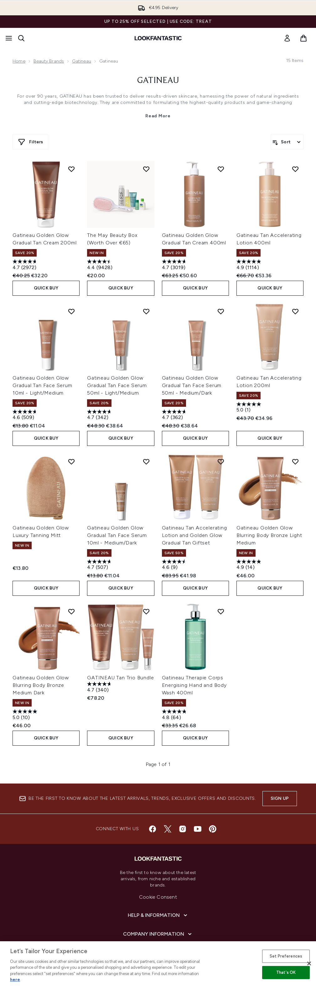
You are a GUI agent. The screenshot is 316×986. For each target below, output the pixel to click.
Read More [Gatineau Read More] (157, 116)
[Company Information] (158, 934)
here (15, 979)
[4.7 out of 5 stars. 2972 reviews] (26, 265)
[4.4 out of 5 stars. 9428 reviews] (100, 265)
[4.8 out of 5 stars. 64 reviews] (175, 715)
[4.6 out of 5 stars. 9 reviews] (175, 565)
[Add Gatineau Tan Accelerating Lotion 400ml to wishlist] (295, 168)
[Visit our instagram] (182, 828)
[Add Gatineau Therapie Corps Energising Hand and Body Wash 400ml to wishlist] (220, 611)
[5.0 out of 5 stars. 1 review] (249, 408)
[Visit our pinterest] (212, 828)
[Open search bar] (21, 38)
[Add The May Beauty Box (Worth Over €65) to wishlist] (146, 168)
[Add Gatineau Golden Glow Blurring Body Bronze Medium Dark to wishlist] (71, 611)
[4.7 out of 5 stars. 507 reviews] (100, 565)
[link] (287, 38)
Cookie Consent (158, 897)
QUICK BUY (46, 288)
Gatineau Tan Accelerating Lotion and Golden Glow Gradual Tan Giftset (194, 535)
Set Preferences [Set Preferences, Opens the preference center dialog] (286, 956)
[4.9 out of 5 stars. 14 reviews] (249, 565)
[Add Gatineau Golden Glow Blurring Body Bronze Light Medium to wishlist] (295, 461)
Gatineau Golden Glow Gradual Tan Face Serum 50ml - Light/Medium (117, 385)
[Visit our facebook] (152, 828)
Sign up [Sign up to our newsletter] (280, 798)
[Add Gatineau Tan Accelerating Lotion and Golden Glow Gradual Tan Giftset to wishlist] (220, 461)
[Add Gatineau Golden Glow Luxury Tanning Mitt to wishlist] (71, 461)
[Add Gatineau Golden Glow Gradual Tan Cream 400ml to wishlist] (220, 168)
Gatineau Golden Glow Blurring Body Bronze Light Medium (269, 535)
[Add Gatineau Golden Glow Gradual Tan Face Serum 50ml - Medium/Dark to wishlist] (220, 311)
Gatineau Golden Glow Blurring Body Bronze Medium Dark (41, 685)
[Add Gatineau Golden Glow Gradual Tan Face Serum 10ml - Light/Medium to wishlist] (71, 311)
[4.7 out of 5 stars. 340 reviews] (100, 688)
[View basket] (303, 38)
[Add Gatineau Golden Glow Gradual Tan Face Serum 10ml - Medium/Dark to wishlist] (146, 461)
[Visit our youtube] (197, 828)
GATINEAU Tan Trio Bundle (120, 678)
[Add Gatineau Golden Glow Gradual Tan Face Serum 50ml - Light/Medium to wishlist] (146, 311)
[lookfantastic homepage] (158, 38)
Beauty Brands (49, 61)
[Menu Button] (9, 38)
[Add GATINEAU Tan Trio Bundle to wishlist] (146, 611)
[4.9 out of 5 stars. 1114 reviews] (249, 265)
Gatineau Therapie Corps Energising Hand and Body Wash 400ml (194, 685)
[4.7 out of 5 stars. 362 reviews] (175, 415)
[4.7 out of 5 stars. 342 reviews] (100, 415)
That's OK (286, 972)
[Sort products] (287, 142)
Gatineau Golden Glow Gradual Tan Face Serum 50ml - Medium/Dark (192, 385)
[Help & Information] (158, 915)
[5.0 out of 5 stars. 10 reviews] (26, 715)
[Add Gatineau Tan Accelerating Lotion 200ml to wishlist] (295, 311)
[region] (158, 963)
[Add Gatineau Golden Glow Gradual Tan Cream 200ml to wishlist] (71, 168)
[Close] (309, 963)
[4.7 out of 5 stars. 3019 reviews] (175, 265)
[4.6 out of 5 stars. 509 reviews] (26, 415)
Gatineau (81, 61)
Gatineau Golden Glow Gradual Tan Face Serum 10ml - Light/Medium (42, 385)
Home (19, 61)
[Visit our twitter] (167, 828)
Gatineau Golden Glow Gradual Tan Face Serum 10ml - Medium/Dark (117, 535)
